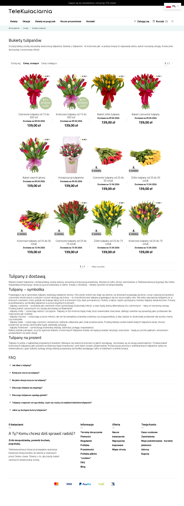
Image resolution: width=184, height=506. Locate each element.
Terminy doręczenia (91, 435)
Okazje (27, 21)
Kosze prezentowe (72, 21)
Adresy (145, 452)
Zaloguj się (141, 21)
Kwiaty (14, 21)
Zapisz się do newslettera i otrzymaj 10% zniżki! (92, 3)
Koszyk (160, 21)
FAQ (82, 465)
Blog (82, 469)
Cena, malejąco (49, 63)
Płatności (85, 439)
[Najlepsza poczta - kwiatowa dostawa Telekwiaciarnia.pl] (30, 11)
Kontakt (90, 21)
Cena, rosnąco (31, 63)
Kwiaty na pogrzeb (46, 21)
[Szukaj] (172, 21)
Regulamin (86, 444)
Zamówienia (148, 439)
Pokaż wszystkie (98, 269)
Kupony (145, 456)
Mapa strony (119, 452)
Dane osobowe (149, 435)
